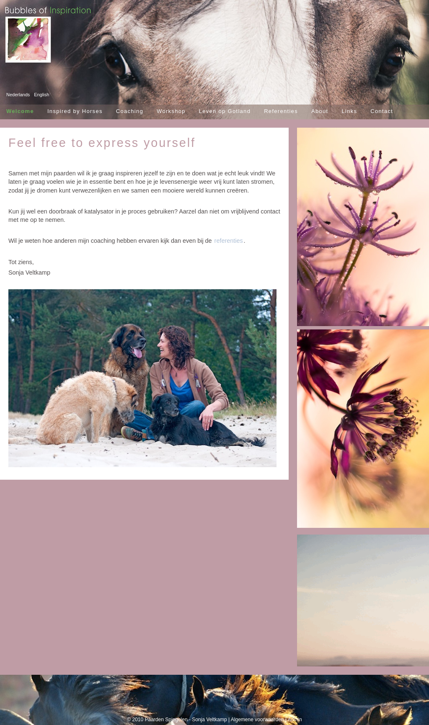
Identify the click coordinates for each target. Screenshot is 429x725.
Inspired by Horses (75, 111)
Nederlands (18, 94)
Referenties (281, 111)
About (319, 111)
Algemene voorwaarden (257, 719)
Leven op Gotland (225, 111)
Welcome (20, 111)
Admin (295, 719)
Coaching (129, 111)
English (41, 94)
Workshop (171, 111)
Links (349, 111)
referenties (228, 240)
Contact (381, 111)
